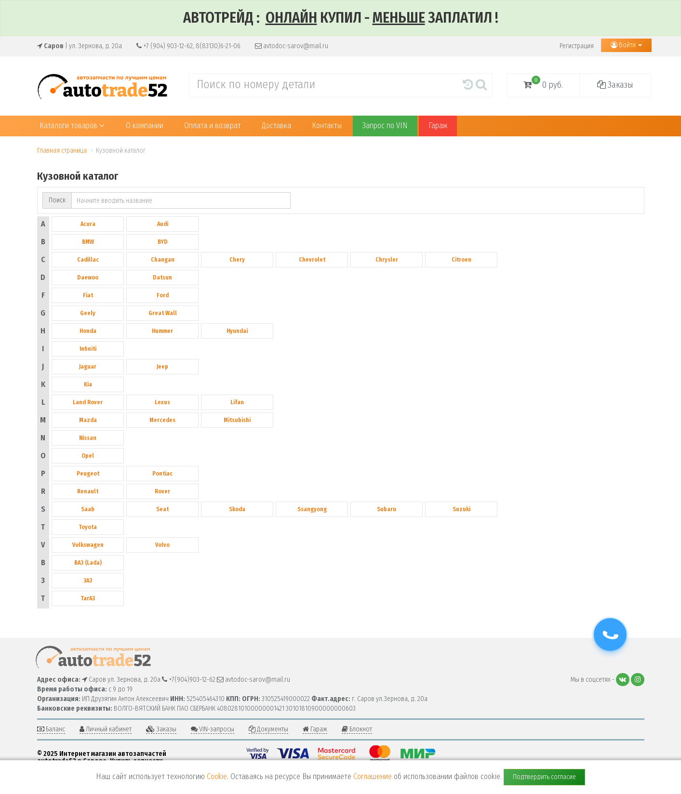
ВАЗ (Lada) (88, 562)
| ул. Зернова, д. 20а (79, 46)
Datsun (162, 277)
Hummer (162, 331)
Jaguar (87, 366)
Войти (626, 45)
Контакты (327, 125)
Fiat (88, 295)
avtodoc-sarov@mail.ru (291, 46)
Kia (88, 384)
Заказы (615, 84)
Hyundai (237, 331)
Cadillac (88, 259)
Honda (88, 331)
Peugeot (88, 473)
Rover (162, 491)
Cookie (217, 776)
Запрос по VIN (385, 125)
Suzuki (461, 509)
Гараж (437, 125)
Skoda (237, 509)
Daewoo (87, 277)
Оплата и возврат (212, 125)
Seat (162, 509)
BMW (88, 241)
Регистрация (577, 46)
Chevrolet (312, 259)
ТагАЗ (87, 598)
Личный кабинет (106, 729)
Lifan (237, 402)
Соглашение (372, 776)
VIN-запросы (212, 729)
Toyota (88, 527)
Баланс (51, 729)
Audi (162, 224)
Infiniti (88, 348)
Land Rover (88, 402)
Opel (87, 455)
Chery (237, 259)
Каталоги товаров (72, 125)
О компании (144, 125)
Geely (87, 313)
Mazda (88, 420)
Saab (87, 509)
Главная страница (62, 150)
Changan (162, 259)
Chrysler (386, 259)
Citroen (461, 259)
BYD (163, 241)
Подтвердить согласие (544, 777)
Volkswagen (88, 545)
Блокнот (357, 729)
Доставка (276, 125)
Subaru (386, 509)
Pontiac (162, 473)
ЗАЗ (87, 580)
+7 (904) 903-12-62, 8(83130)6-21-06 (188, 46)
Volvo (162, 545)
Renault (87, 491)
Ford (163, 295)
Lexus (162, 402)
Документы (268, 729)
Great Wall (162, 313)
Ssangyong (312, 509)
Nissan (87, 438)
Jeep (162, 366)
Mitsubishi (237, 420)
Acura (87, 224)
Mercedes (162, 420)
